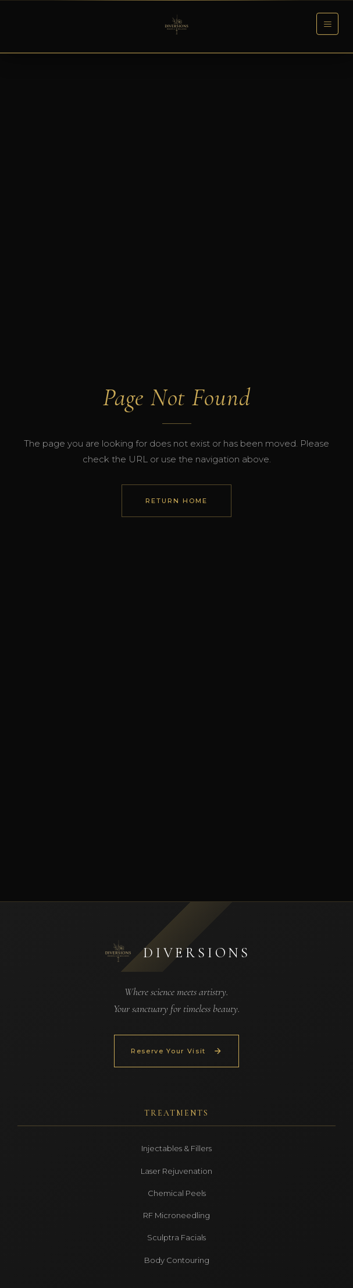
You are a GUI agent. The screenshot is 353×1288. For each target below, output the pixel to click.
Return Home (176, 501)
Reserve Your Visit (176, 1051)
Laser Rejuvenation (176, 1171)
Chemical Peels (177, 1193)
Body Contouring (176, 1260)
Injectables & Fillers (176, 1148)
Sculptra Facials (176, 1237)
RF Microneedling (176, 1215)
